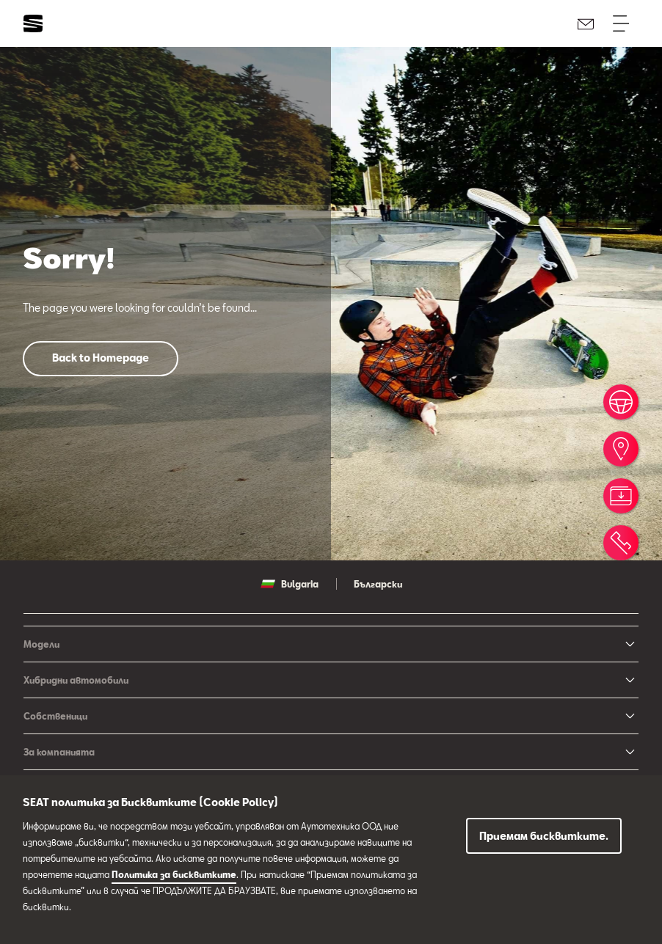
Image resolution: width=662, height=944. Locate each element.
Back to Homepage (100, 357)
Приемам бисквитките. (543, 836)
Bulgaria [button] (290, 584)
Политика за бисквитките (174, 874)
